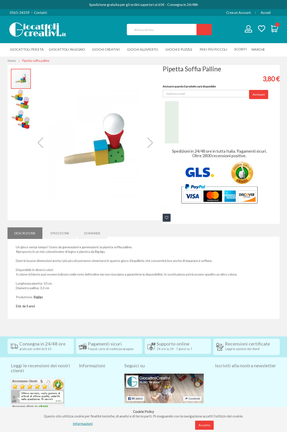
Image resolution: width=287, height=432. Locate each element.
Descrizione (25, 232)
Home (12, 60)
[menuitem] (259, 49)
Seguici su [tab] (134, 357)
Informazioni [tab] (92, 357)
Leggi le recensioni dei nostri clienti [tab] (40, 360)
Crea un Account (238, 12)
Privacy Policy (90, 395)
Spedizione (59, 232)
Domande (92, 232)
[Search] (204, 29)
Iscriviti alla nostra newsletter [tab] (245, 357)
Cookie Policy (89, 402)
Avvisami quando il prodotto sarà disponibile (189, 86)
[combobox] (163, 29)
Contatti (40, 12)
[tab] (24, 231)
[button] (40, 142)
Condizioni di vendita (94, 375)
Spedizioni (86, 368)
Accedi (266, 12)
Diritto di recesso (92, 382)
